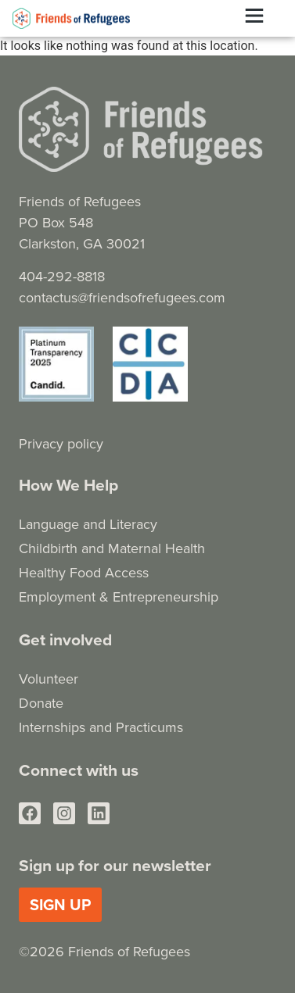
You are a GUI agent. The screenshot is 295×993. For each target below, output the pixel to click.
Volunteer (48, 678)
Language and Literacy (88, 524)
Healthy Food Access (84, 572)
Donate (41, 703)
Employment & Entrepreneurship (118, 596)
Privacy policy (61, 443)
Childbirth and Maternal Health (112, 548)
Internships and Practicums (101, 727)
